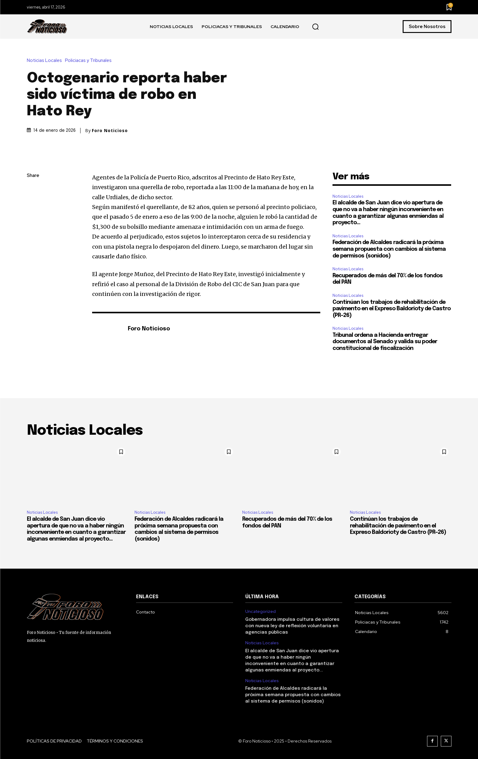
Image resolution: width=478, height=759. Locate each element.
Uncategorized (260, 611)
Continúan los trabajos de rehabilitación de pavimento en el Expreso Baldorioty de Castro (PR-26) (391, 309)
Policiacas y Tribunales (90, 60)
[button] (315, 27)
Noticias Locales (46, 60)
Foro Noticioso (110, 130)
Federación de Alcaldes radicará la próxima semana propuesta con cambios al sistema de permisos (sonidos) (389, 249)
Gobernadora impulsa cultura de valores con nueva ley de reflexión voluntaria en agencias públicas (292, 626)
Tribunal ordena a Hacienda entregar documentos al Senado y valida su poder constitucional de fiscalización (384, 342)
